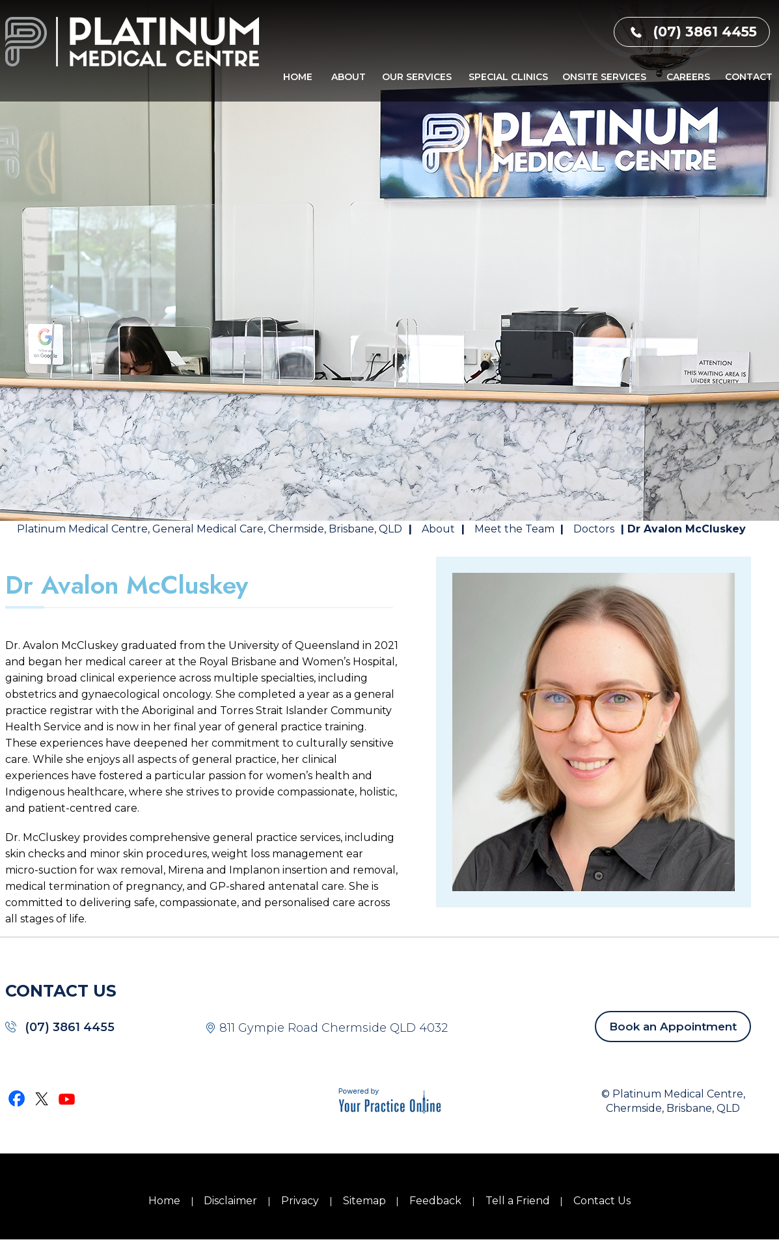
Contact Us (602, 1200)
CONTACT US (60, 990)
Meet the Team (515, 529)
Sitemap (364, 1200)
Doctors (593, 529)
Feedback (435, 1200)
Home (297, 77)
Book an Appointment (673, 1026)
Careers (688, 77)
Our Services (417, 77)
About (348, 77)
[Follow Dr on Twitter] (42, 1098)
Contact (748, 77)
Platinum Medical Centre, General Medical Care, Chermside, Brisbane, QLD (209, 529)
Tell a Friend (517, 1200)
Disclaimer (230, 1200)
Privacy (300, 1200)
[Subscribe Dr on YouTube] (67, 1098)
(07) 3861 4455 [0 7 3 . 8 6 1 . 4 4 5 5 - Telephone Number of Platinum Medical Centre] (705, 31)
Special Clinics (508, 77)
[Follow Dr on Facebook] (17, 1098)
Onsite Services (604, 77)
